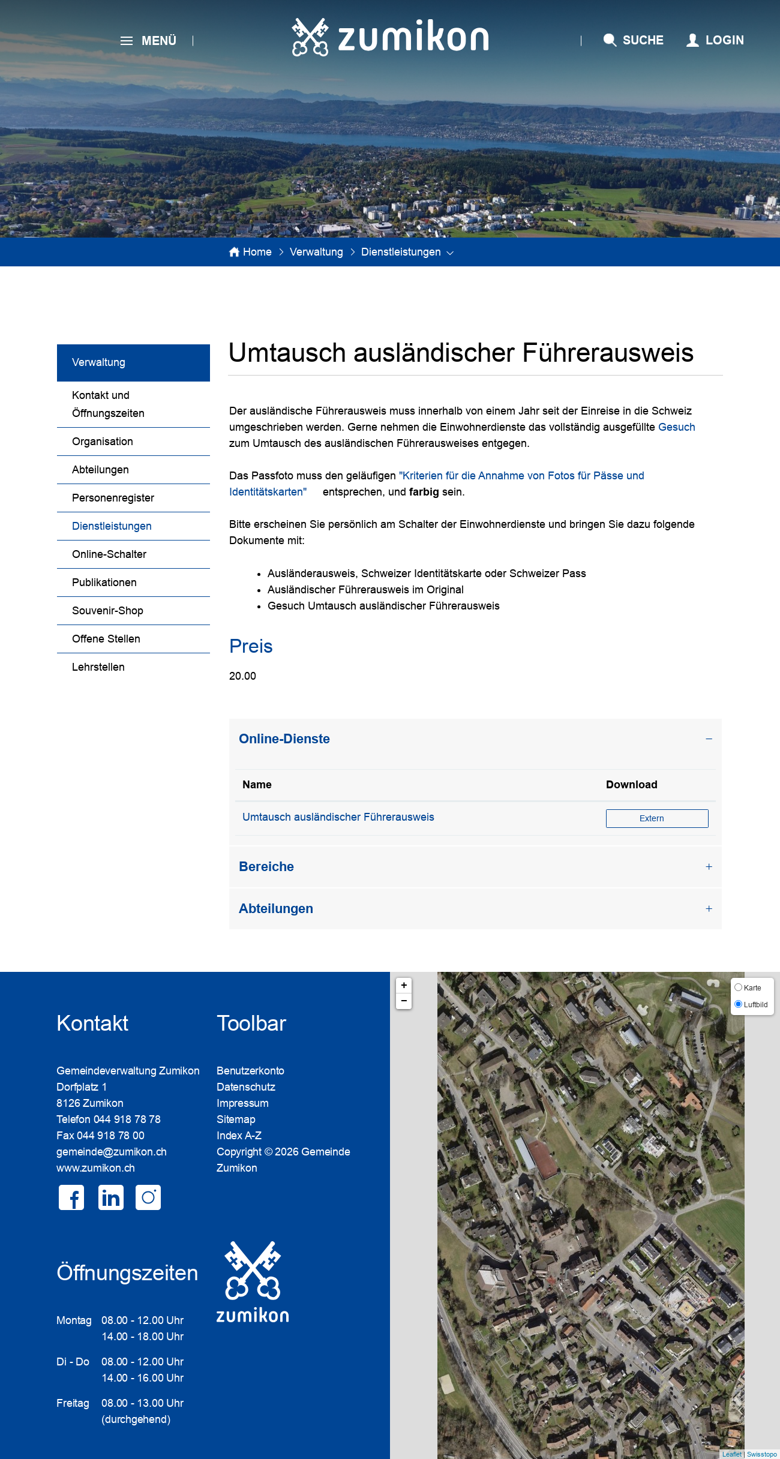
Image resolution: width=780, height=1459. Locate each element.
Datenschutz (246, 1087)
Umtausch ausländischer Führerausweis (338, 817)
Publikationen (104, 583)
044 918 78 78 (127, 1119)
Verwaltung (98, 362)
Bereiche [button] (266, 866)
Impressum (243, 1103)
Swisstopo (762, 1454)
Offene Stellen (106, 639)
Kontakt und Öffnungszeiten (108, 404)
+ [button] (404, 985)
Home (257, 252)
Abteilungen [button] (276, 908)
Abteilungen (100, 470)
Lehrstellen (98, 667)
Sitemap (236, 1119)
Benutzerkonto (250, 1071)
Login (725, 40)
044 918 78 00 (110, 1136)
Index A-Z (239, 1136)
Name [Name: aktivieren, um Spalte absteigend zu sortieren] (257, 785)
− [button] (404, 1001)
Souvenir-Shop (107, 611)
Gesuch (683, 427)
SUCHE (643, 40)
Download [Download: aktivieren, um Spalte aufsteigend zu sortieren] (632, 785)
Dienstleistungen (141, 524)
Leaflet (732, 1454)
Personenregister (113, 498)
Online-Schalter (109, 554)
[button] (316, 252)
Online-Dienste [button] (284, 738)
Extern (674, 817)
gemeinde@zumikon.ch (111, 1152)
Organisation (102, 442)
